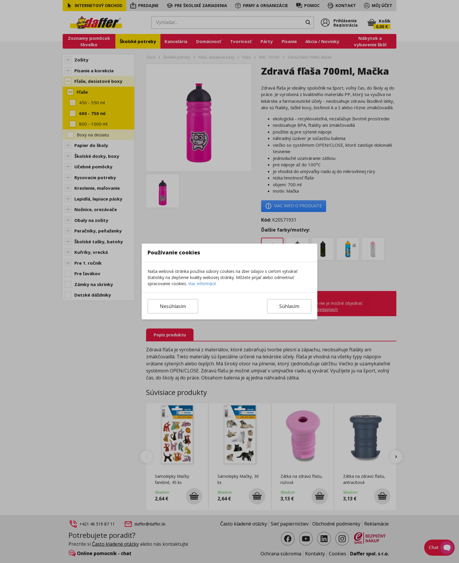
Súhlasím (289, 306)
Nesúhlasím (173, 306)
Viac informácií (202, 283)
